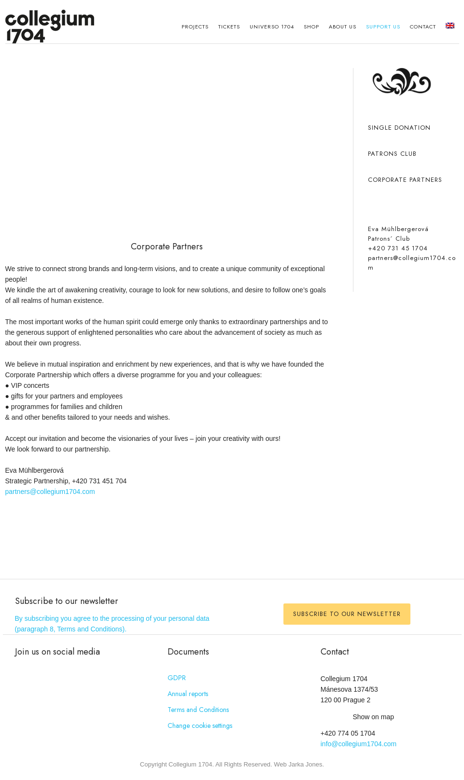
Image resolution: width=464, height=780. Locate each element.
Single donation (399, 127)
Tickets (229, 26)
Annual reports (188, 693)
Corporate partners (405, 179)
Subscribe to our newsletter (347, 613)
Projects (195, 26)
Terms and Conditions (198, 709)
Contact (423, 26)
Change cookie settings (200, 725)
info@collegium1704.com (358, 744)
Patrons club (392, 153)
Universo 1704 (272, 26)
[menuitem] (450, 26)
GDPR (177, 678)
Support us (383, 26)
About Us (342, 26)
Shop (311, 26)
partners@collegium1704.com (50, 491)
